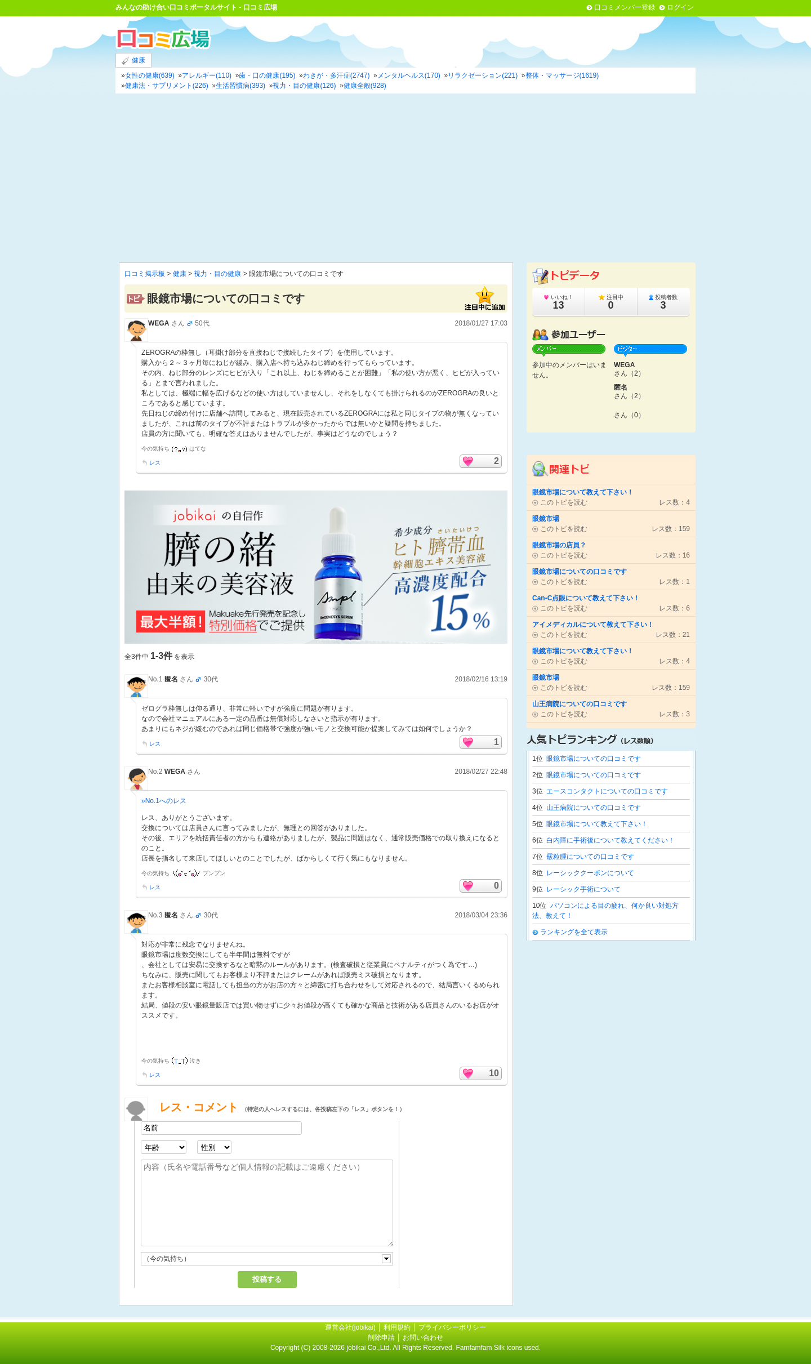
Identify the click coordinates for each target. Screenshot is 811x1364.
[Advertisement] (405, 178)
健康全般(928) (365, 86)
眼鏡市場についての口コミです (593, 759)
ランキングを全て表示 (574, 932)
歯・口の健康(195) (267, 75)
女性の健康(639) (150, 75)
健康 (133, 60)
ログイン (680, 7)
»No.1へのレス (163, 801)
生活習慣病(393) (240, 86)
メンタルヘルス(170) (408, 75)
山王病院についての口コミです (593, 808)
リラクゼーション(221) (483, 75)
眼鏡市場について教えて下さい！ (597, 824)
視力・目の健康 (217, 274)
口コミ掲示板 (144, 274)
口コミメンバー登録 (624, 7)
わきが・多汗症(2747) (336, 75)
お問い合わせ (423, 1337)
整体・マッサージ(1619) (562, 75)
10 (494, 1073)
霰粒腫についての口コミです (590, 857)
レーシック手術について (583, 889)
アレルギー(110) (206, 75)
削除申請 (381, 1337)
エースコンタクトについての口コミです (607, 791)
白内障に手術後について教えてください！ (610, 840)
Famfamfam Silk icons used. (498, 1348)
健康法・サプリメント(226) (166, 86)
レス (155, 463)
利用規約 (397, 1327)
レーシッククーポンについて (590, 873)
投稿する (267, 1279)
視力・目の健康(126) (304, 86)
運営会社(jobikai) (351, 1327)
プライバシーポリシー (452, 1327)
